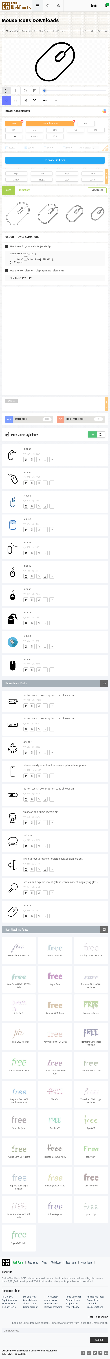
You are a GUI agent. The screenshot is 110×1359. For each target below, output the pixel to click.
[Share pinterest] (99, 31)
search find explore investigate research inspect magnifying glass (60, 882)
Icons (8, 190)
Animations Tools (95, 1297)
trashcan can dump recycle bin (40, 812)
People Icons (93, 1300)
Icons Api (91, 1303)
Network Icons (9, 1303)
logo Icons (71, 1262)
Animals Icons (30, 1300)
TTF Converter (51, 1297)
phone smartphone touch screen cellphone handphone (55, 765)
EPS (34, 130)
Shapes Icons (72, 1303)
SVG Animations (50, 123)
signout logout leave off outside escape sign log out (53, 858)
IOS (55, 136)
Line (14, 136)
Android (34, 136)
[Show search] (48, 6)
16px (16, 173)
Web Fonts (18, 1262)
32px (41, 173)
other (29, 31)
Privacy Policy (72, 1307)
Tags (44, 1262)
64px (67, 173)
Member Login (9, 1307)
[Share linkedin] (105, 31)
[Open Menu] (58, 6)
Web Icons (56, 1262)
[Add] (25, 459)
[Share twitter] (91, 31)
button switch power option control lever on (48, 695)
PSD (75, 130)
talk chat (28, 835)
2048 (92, 180)
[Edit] (32, 459)
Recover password (53, 1307)
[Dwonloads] (45, 459)
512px (42, 180)
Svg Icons (17, 6)
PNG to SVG (7, 1297)
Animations (24, 190)
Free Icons (33, 1262)
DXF (96, 130)
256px (16, 180)
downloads (55, 160)
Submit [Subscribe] (99, 1340)
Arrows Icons (50, 1300)
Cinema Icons (29, 1303)
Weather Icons (73, 1300)
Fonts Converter (73, 1297)
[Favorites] (38, 459)
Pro (45, 101)
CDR (55, 130)
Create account (30, 1307)
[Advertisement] (55, 340)
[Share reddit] (84, 31)
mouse (27, 448)
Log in (94, 5)
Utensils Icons (51, 1303)
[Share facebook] (77, 31)
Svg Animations (9, 1300)
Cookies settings (95, 1307)
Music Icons (86, 1262)
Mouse (11, 401)
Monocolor (12, 31)
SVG (14, 123)
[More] (51, 459)
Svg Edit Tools (30, 1297)
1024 (67, 180)
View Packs (97, 190)
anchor (27, 741)
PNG (86, 123)
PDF (14, 130)
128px (92, 173)
